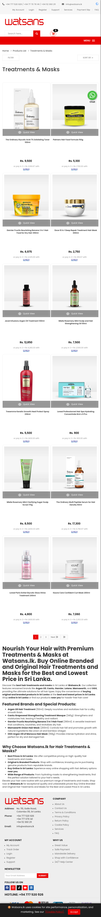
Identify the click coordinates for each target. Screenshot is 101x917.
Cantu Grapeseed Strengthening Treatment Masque (37, 715)
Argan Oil (41, 688)
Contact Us (61, 808)
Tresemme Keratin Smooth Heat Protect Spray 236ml (27, 412)
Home (5, 50)
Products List (19, 50)
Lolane (68, 688)
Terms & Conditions (65, 812)
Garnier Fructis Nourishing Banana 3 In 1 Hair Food (35, 721)
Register (43, 9)
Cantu (50, 688)
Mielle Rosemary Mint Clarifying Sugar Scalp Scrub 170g (27, 503)
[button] (53, 33)
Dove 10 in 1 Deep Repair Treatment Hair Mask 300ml (76, 231)
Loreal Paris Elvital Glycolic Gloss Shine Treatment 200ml (28, 594)
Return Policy (62, 820)
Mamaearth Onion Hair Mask (24, 727)
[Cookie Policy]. (54, 912)
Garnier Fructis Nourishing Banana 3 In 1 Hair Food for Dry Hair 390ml (27, 231)
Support (55, 9)
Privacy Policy (62, 816)
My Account (18, 9)
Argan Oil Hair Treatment (21, 709)
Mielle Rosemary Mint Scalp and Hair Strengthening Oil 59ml (76, 322)
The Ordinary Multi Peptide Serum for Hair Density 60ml (75, 503)
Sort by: (88, 57)
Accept (74, 911)
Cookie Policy (62, 824)
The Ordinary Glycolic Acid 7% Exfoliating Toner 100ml (27, 141)
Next (54, 637)
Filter (11, 57)
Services (68, 9)
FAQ (97, 9)
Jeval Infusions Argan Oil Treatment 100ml (25, 321)
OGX (94, 688)
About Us (59, 804)
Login (31, 9)
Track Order (12, 849)
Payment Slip (83, 9)
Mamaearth (79, 688)
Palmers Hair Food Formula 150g (68, 139)
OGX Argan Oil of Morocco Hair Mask (28, 733)
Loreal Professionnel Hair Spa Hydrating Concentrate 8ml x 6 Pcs (75, 412)
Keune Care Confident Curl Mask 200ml (71, 592)
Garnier (59, 688)
